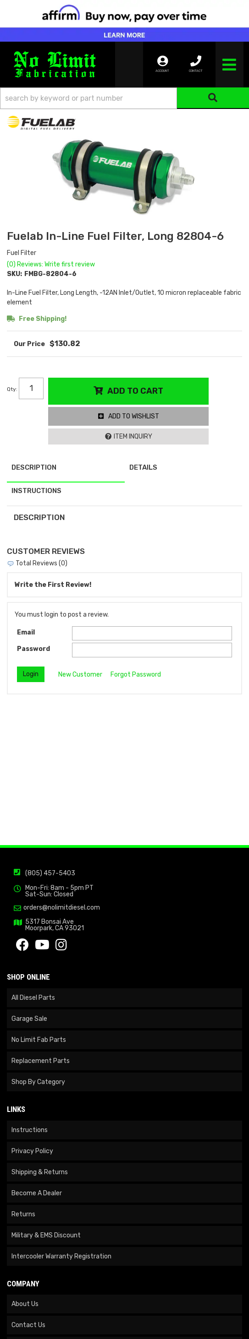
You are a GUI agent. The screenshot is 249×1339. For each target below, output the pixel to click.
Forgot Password (136, 674)
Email (26, 632)
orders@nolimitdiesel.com (61, 908)
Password (33, 649)
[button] (124, 98)
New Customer (80, 674)
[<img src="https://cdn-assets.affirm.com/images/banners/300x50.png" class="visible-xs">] (124, 21)
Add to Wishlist (133, 416)
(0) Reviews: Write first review (51, 264)
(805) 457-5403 (50, 873)
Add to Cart (135, 391)
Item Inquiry (133, 436)
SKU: (14, 274)
